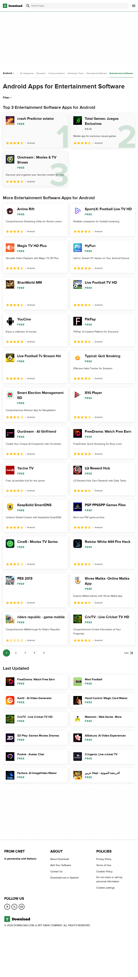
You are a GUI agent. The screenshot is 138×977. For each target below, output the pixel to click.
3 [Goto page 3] (25, 652)
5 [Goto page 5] (44, 652)
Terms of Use (103, 865)
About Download (59, 859)
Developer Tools (76, 73)
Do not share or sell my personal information (109, 879)
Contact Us (56, 871)
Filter (7, 97)
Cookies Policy (104, 871)
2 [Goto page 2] (16, 652)
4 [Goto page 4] (34, 652)
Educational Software (96, 73)
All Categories (27, 73)
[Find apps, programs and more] (76, 6)
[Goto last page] (128, 653)
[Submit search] (28, 6)
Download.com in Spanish (64, 877)
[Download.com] (12, 6)
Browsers (41, 73)
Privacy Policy (103, 859)
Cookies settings (105, 887)
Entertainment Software (121, 73)
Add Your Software (60, 865)
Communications (57, 73)
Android (9, 73)
